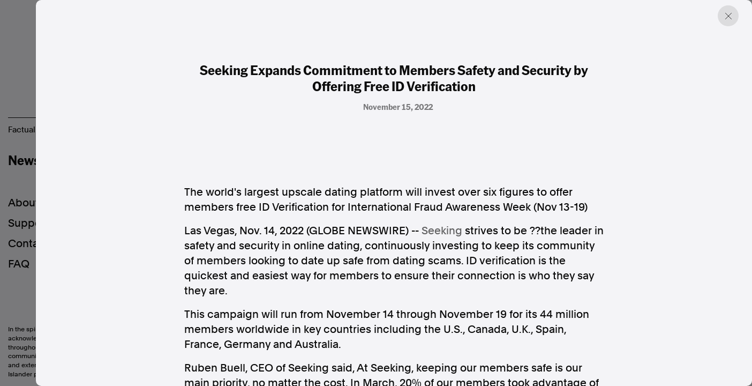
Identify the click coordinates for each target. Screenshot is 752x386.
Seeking (442, 230)
